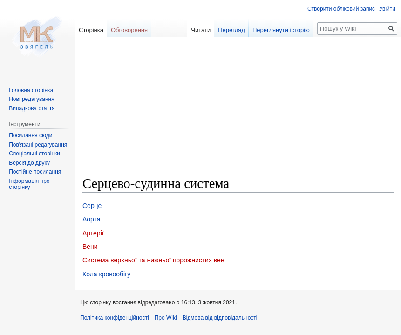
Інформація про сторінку (29, 184)
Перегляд (231, 30)
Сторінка (91, 30)
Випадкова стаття (31, 108)
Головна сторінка (31, 90)
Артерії (93, 233)
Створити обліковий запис (341, 9)
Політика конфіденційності (114, 318)
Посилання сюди (30, 135)
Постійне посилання (35, 171)
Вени (90, 246)
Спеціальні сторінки (34, 153)
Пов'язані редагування (38, 144)
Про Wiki (166, 318)
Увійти (387, 9)
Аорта (91, 219)
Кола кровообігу (106, 274)
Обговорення (129, 30)
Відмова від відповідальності (220, 318)
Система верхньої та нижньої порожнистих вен (153, 260)
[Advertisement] (238, 110)
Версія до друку (29, 163)
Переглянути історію (281, 30)
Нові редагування (31, 99)
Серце (92, 205)
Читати (201, 30)
